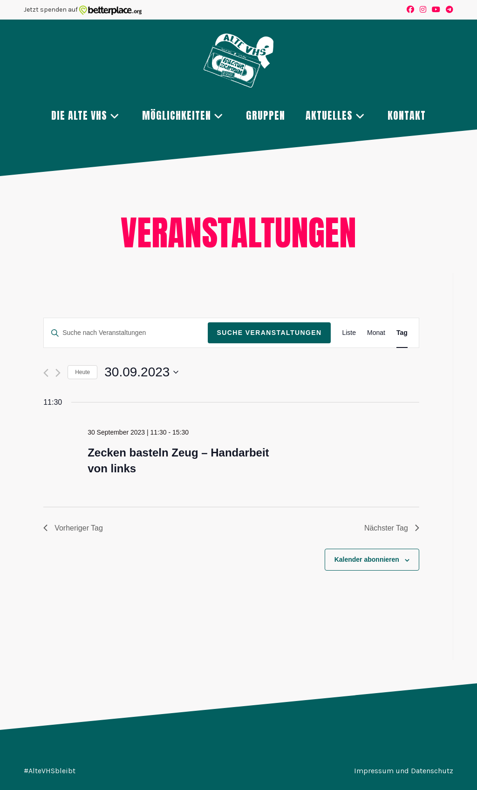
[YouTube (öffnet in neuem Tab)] (436, 9)
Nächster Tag (391, 528)
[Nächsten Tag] (58, 372)
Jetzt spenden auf (83, 10)
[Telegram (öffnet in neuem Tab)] (448, 9)
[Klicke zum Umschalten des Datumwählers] (141, 372)
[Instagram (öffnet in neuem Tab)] (423, 9)
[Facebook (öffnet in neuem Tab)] (410, 9)
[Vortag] (45, 372)
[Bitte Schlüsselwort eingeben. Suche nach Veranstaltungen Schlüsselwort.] (125, 332)
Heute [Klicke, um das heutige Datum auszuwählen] (82, 372)
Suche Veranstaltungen (269, 332)
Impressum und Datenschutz (403, 770)
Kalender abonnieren (366, 559)
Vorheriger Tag (73, 528)
